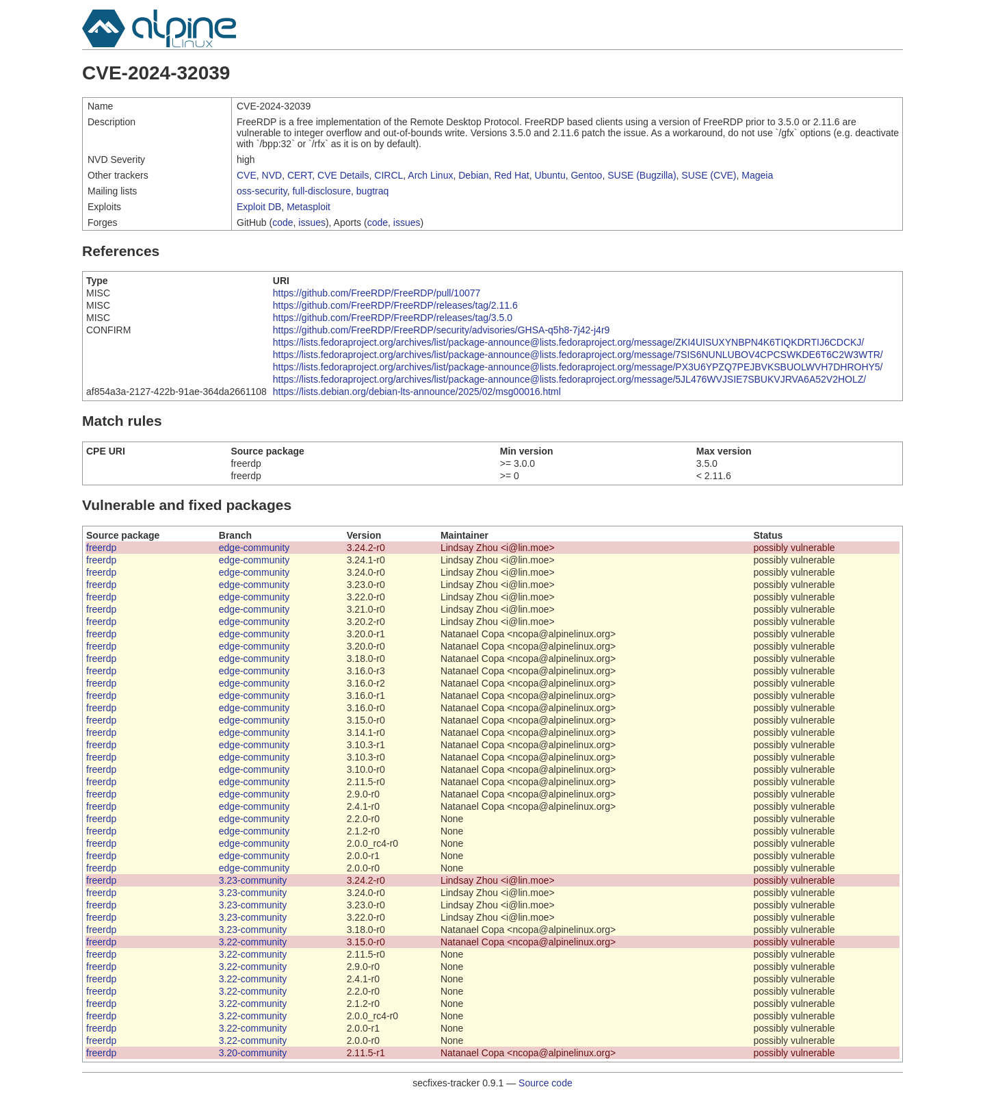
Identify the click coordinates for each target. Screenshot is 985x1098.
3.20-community (253, 1052)
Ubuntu (550, 175)
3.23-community (253, 880)
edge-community (254, 547)
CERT (299, 175)
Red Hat (511, 175)
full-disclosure (321, 191)
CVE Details (343, 175)
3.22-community (253, 941)
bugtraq (372, 191)
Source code (545, 1082)
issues (312, 222)
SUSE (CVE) (708, 175)
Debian (473, 175)
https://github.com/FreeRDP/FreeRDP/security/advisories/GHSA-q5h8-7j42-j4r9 (441, 329)
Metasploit (308, 206)
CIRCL (388, 175)
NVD (272, 175)
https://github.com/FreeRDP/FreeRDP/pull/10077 (376, 293)
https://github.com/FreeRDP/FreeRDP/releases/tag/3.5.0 (392, 317)
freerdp (101, 547)
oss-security (262, 191)
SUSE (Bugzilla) (641, 175)
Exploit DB (259, 206)
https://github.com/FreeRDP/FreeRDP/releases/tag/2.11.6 (395, 305)
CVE (247, 175)
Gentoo (586, 175)
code (282, 222)
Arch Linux (430, 175)
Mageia (757, 175)
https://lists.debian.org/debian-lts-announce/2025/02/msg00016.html (417, 391)
